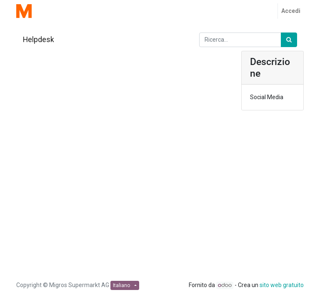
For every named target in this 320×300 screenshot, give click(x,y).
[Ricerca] (289, 39)
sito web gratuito (282, 285)
